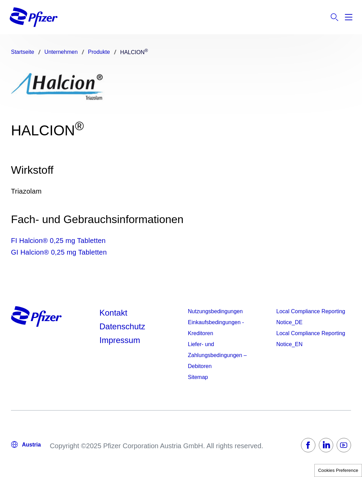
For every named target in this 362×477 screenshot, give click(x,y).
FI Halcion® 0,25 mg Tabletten (58, 240)
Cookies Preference (338, 470)
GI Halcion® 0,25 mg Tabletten (59, 252)
